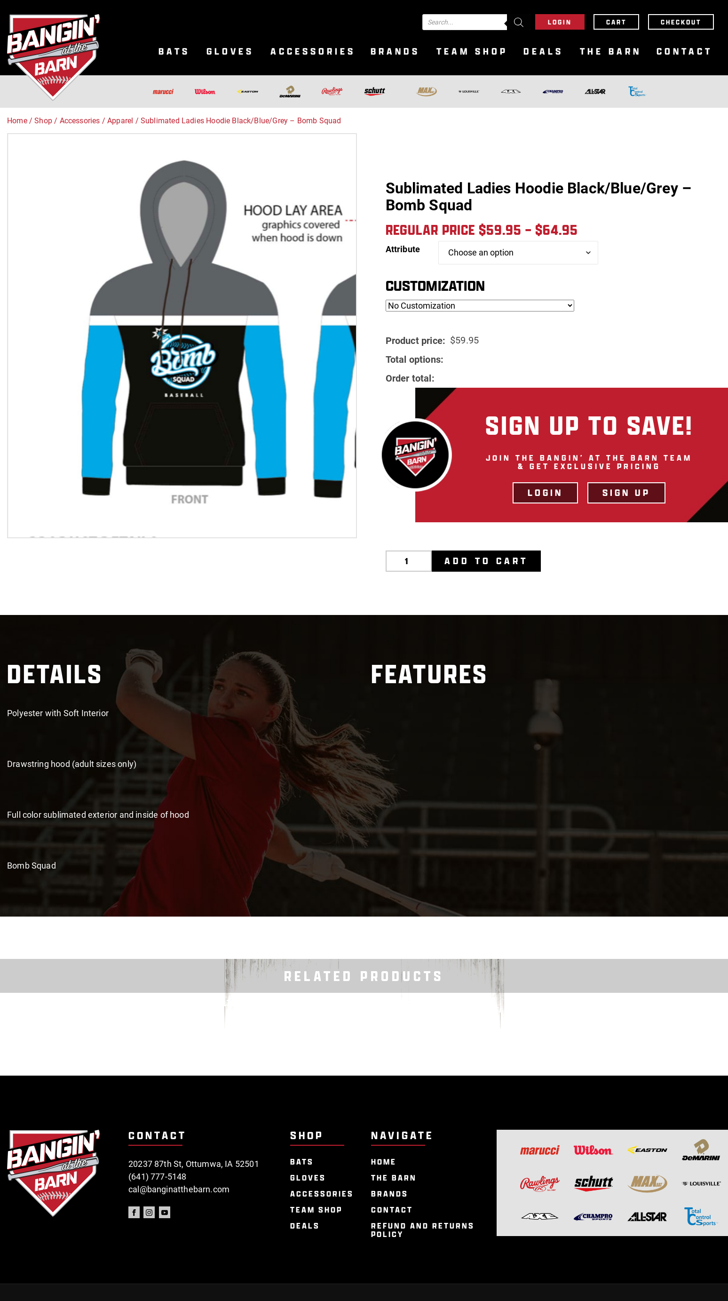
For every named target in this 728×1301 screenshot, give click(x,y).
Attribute (403, 249)
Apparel (120, 120)
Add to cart (486, 561)
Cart (616, 21)
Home (17, 120)
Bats (174, 51)
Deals (543, 51)
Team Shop (472, 51)
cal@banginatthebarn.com (178, 1189)
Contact (684, 51)
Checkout (681, 21)
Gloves (230, 51)
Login (560, 21)
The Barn (610, 51)
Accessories (313, 51)
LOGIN (545, 493)
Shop (43, 120)
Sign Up (626, 493)
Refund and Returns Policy (423, 1230)
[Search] (518, 22)
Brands (395, 51)
